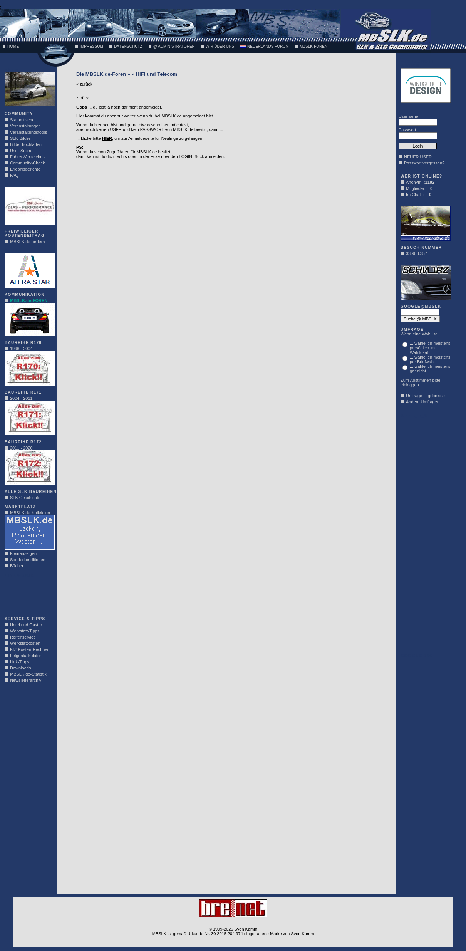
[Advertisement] (28, 594)
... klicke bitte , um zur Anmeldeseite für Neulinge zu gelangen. (139, 138)
